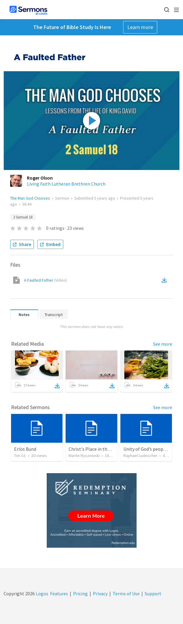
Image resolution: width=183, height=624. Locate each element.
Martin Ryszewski (84, 455)
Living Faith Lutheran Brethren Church (66, 184)
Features (59, 593)
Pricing (80, 593)
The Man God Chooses (30, 198)
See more (162, 344)
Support (153, 593)
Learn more (140, 27)
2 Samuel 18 (22, 217)
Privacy (100, 593)
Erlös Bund (25, 449)
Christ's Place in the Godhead (98, 449)
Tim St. (20, 455)
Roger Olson (40, 178)
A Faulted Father (45, 280)
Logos (41, 593)
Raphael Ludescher (140, 455)
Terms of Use (126, 593)
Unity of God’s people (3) (148, 449)
